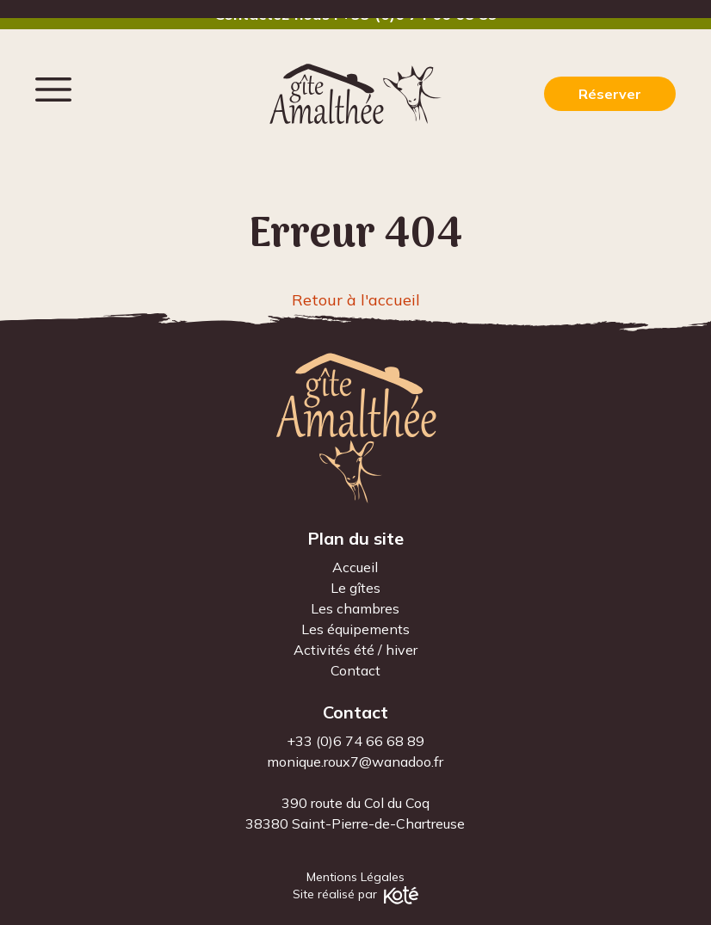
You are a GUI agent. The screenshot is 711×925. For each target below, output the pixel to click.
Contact (355, 670)
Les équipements (355, 629)
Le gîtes (355, 587)
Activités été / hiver (355, 649)
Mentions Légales (355, 877)
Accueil (355, 567)
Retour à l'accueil (356, 300)
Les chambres (355, 608)
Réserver (609, 93)
